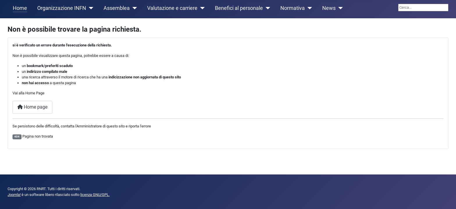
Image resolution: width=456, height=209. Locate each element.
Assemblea (117, 8)
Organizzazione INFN (61, 8)
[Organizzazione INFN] (89, 8)
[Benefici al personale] (266, 8)
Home (20, 8)
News (329, 8)
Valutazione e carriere (172, 8)
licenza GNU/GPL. (95, 194)
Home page (32, 107)
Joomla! (14, 194)
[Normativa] (308, 8)
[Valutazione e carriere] (201, 8)
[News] (339, 8)
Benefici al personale (239, 8)
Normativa (292, 8)
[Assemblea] (133, 8)
